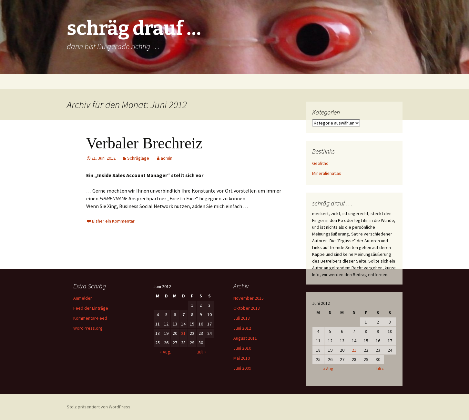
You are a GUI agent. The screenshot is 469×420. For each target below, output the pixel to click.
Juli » (379, 369)
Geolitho (320, 163)
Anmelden (83, 298)
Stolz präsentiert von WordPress (98, 407)
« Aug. (328, 369)
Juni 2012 (242, 328)
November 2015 (248, 298)
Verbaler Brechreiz (144, 143)
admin (166, 158)
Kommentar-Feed (90, 318)
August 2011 (245, 338)
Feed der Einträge (90, 308)
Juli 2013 (241, 318)
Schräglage (138, 158)
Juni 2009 (242, 368)
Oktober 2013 (246, 308)
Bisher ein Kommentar (113, 221)
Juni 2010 (242, 348)
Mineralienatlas (326, 173)
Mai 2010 (241, 358)
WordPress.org (88, 328)
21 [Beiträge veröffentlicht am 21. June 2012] (354, 350)
